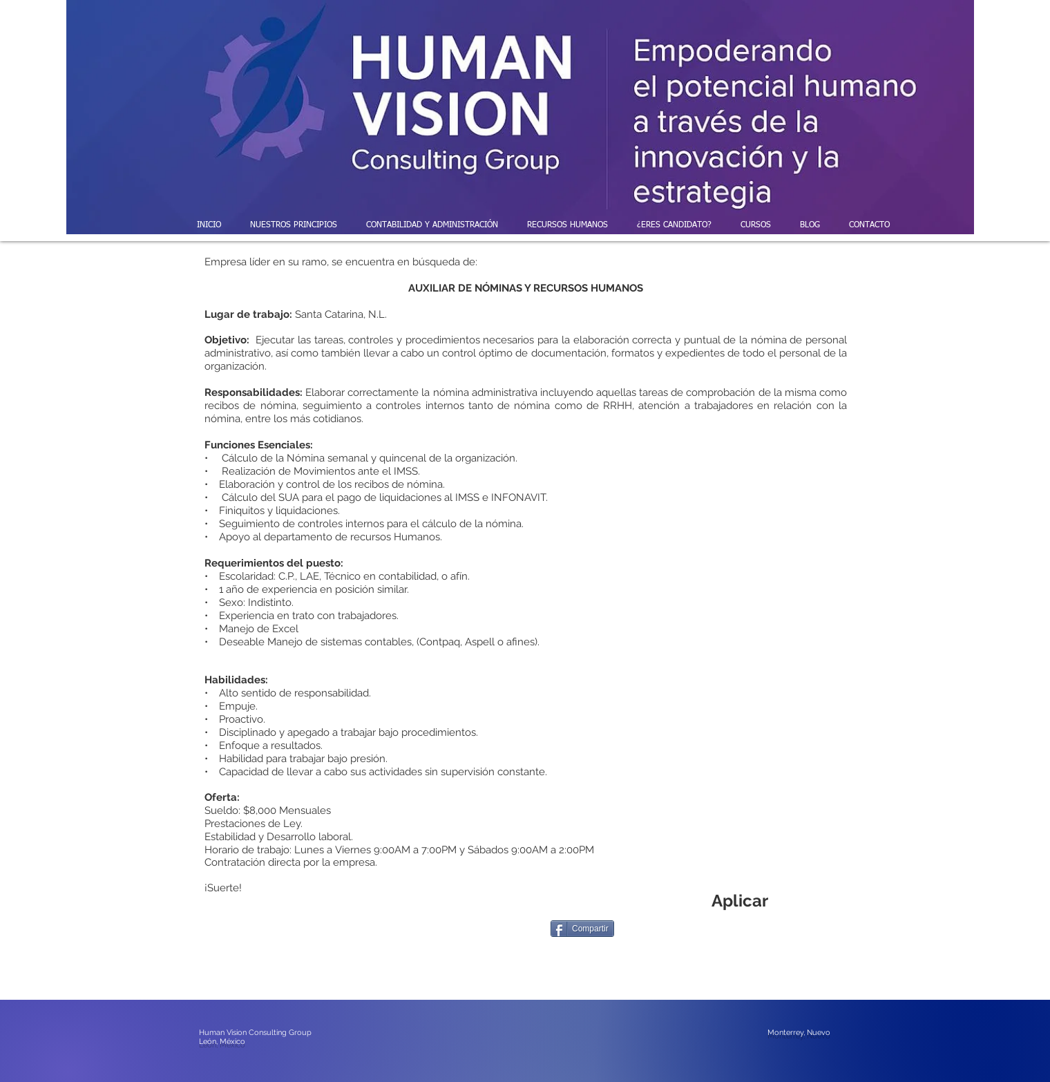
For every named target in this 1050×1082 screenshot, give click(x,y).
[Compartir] (582, 928)
